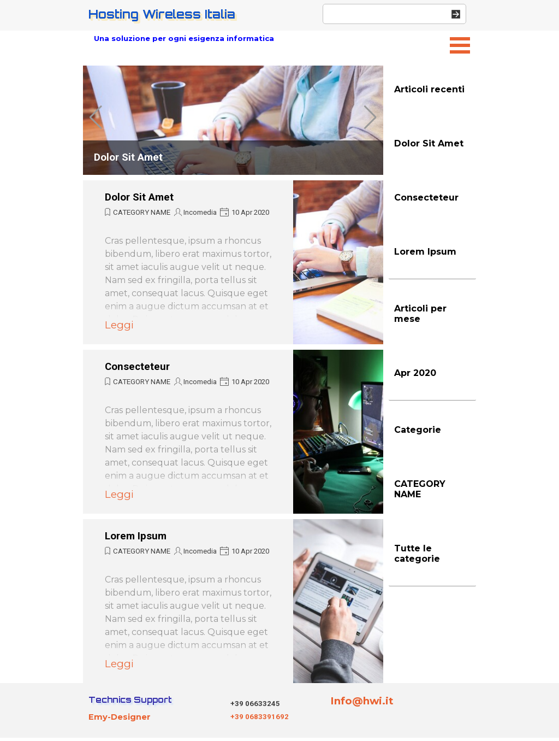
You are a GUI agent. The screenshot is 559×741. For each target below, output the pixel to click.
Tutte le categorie (417, 553)
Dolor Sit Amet (128, 157)
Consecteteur (137, 367)
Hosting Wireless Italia (161, 14)
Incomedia (200, 212)
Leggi (119, 325)
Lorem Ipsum (135, 536)
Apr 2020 (415, 373)
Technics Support (130, 700)
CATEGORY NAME (141, 212)
